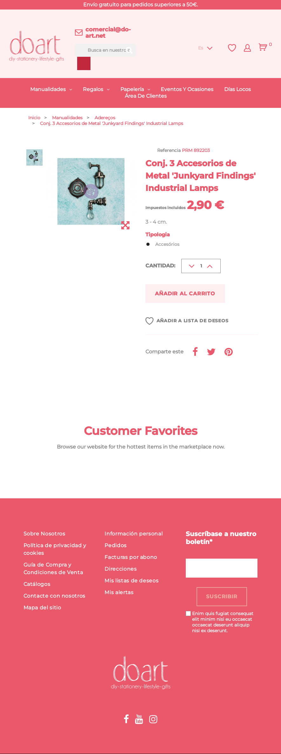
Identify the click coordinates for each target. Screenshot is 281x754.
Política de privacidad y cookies (54, 549)
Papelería (132, 89)
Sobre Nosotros (44, 534)
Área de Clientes (146, 96)
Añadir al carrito (186, 294)
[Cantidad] (201, 266)
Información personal (133, 534)
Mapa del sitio (42, 608)
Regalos (93, 89)
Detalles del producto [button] (69, 381)
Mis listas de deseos (131, 581)
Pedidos (115, 546)
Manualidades (48, 89)
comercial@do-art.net (108, 32)
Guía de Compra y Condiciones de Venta (53, 569)
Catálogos (36, 584)
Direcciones (120, 569)
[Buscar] (105, 50)
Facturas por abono (130, 557)
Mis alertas (118, 593)
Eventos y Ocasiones (187, 89)
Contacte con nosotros (54, 596)
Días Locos (237, 89)
